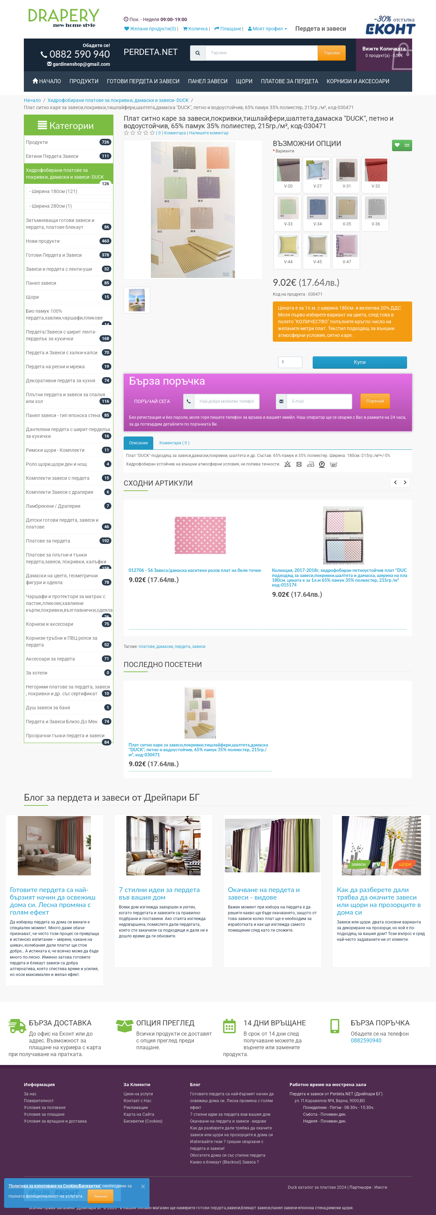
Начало (46, 81)
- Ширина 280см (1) (49, 206)
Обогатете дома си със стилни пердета (227, 1155)
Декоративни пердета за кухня (60, 380)
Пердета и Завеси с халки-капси (61, 352)
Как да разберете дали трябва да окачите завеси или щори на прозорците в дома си (379, 900)
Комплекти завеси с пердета (58, 478)
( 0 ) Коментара (171, 133)
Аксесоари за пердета (50, 659)
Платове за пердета (289, 81)
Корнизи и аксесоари (358, 81)
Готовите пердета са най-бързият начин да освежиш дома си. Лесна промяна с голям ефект (52, 900)
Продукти (83, 81)
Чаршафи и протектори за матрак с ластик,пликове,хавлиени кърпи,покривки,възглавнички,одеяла (69, 603)
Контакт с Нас (137, 1100)
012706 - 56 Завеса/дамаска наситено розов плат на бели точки (195, 570)
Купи (360, 362)
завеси (198, 646)
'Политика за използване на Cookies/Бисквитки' (55, 1186)
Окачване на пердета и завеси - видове (264, 893)
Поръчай (375, 401)
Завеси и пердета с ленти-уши (59, 269)
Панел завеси (208, 81)
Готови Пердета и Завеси (143, 81)
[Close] (143, 1186)
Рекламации (136, 1107)
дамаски (164, 646)
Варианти (285, 151)
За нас (30, 1094)
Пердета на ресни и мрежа (55, 366)
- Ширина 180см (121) (51, 191)
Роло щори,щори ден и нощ (56, 464)
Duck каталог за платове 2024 (317, 1187)
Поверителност (39, 1100)
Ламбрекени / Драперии (53, 506)
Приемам (100, 1196)
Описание (138, 443)
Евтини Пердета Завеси (52, 156)
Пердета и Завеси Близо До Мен (61, 721)
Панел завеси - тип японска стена (63, 415)
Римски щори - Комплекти (55, 450)
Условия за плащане (44, 1114)
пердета (182, 646)
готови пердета (211, 1207)
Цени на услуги (138, 1094)
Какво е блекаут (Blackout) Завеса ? (224, 1162)
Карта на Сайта (139, 1114)
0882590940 (366, 1040)
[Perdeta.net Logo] (62, 19)
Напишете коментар (209, 133)
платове (147, 646)
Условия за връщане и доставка (55, 1121)
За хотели (36, 673)
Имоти (380, 1187)
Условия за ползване (44, 1107)
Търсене (332, 52)
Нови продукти (43, 241)
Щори (244, 81)
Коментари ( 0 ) (174, 443)
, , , (330, 1100)
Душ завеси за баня (48, 707)
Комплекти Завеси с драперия (59, 492)
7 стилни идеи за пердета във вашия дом (159, 893)
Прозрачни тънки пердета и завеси (65, 735)
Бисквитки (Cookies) (143, 1121)
